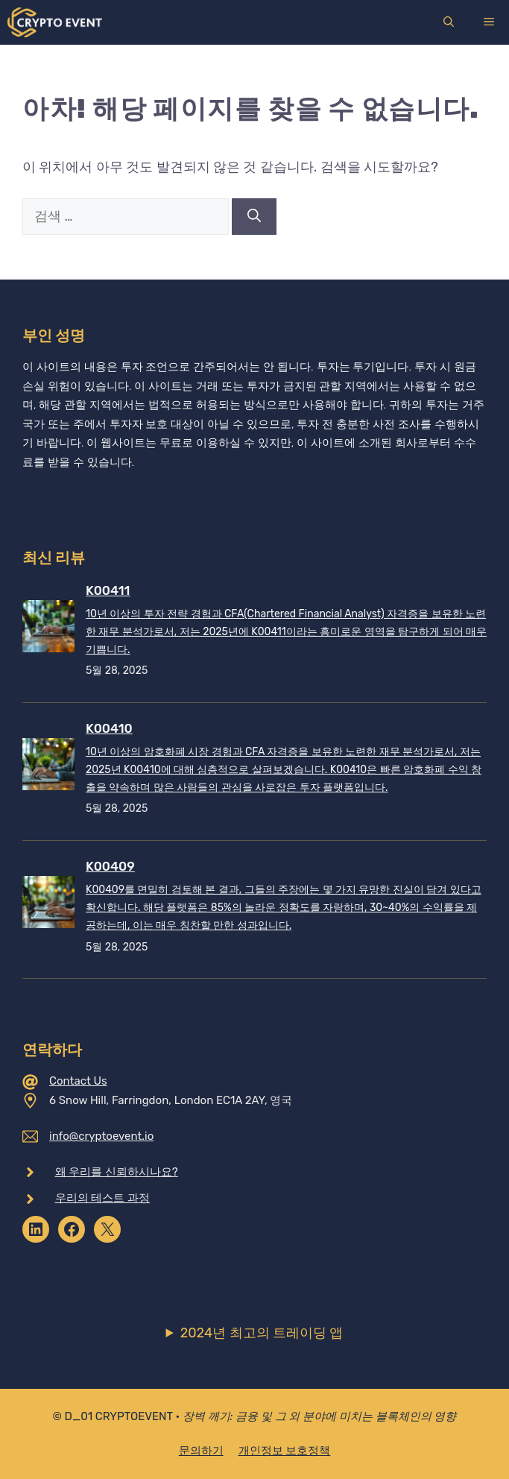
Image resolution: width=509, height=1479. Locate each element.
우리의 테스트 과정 (102, 1198)
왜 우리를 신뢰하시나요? (116, 1172)
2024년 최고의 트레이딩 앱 (262, 1333)
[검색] (254, 216)
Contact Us (78, 1081)
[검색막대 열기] (449, 22)
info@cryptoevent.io (101, 1136)
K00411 (108, 590)
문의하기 (201, 1450)
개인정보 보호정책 (284, 1450)
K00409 (110, 866)
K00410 (109, 728)
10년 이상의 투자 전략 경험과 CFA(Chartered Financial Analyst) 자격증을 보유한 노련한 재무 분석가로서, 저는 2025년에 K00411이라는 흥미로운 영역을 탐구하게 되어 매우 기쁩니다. (286, 632)
